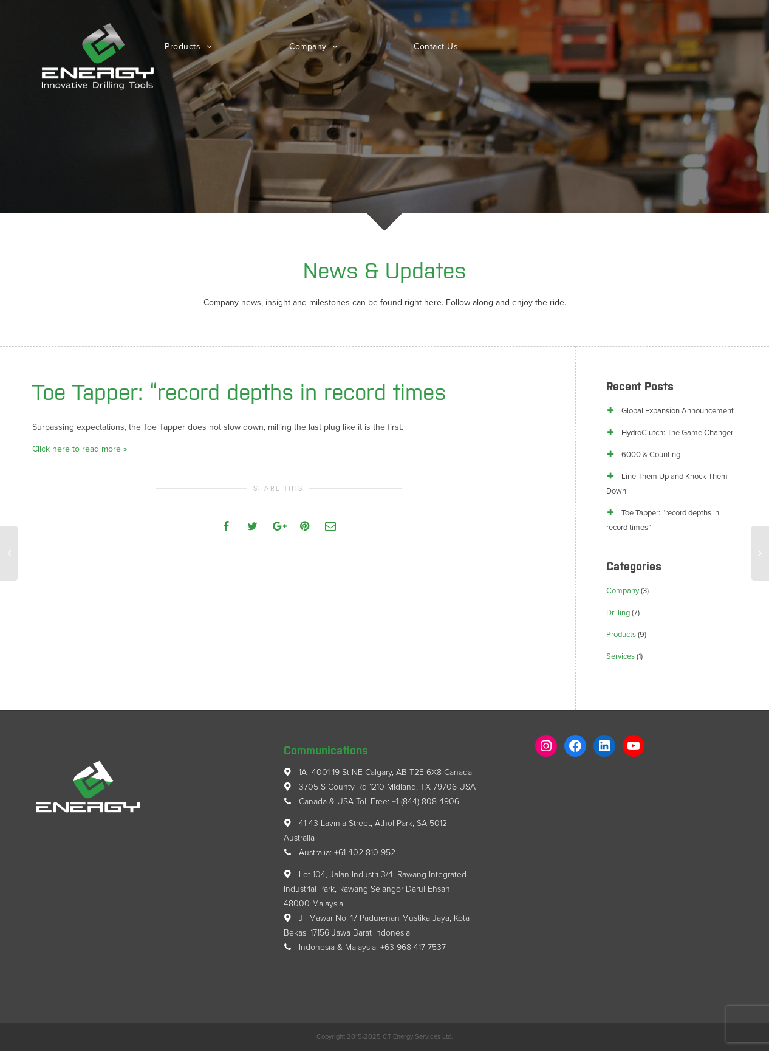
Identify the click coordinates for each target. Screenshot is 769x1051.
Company (309, 46)
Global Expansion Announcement (677, 411)
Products (184, 46)
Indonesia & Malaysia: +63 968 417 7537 (365, 947)
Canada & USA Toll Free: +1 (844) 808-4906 (371, 801)
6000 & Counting (650, 455)
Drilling (618, 613)
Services (620, 656)
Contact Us (436, 46)
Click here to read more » (79, 449)
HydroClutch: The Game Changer (677, 433)
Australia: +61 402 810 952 (339, 852)
